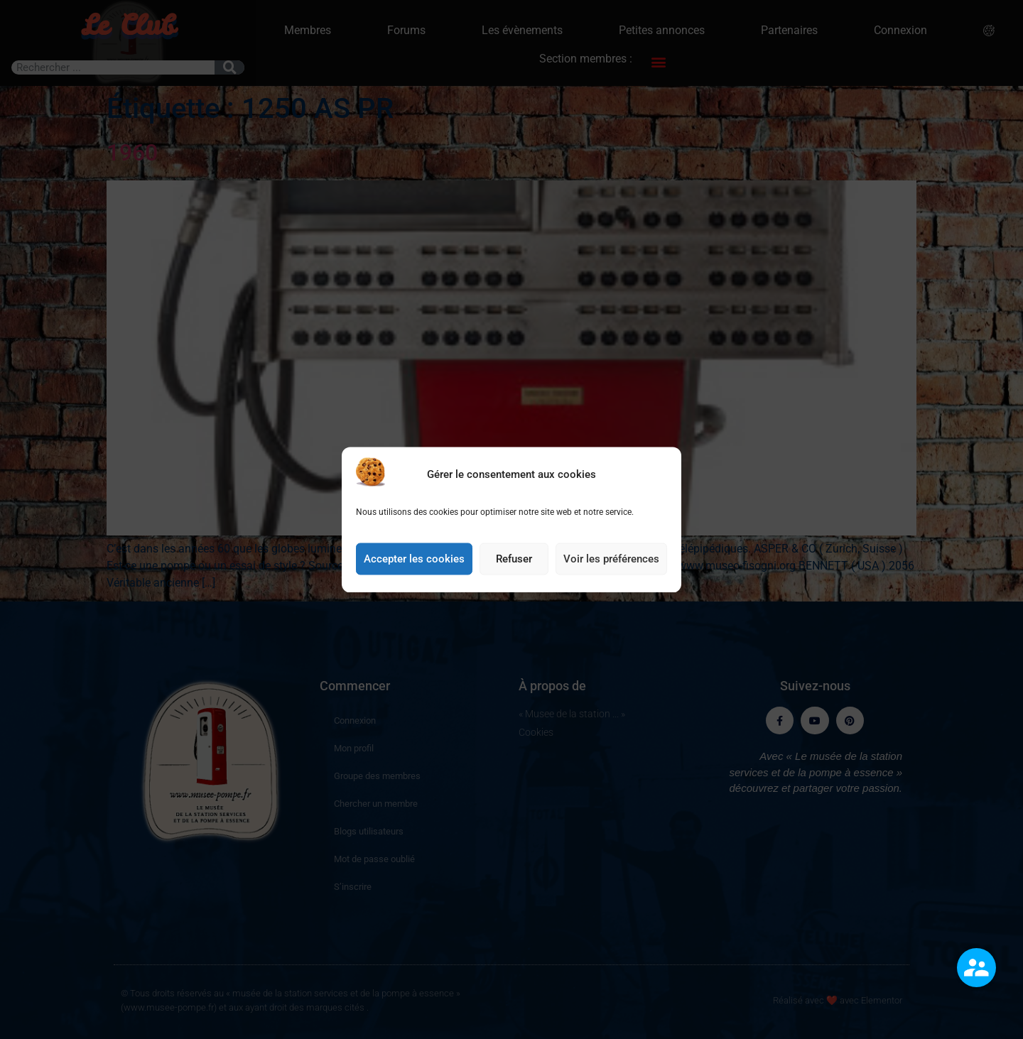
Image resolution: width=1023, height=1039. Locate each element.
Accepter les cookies (414, 573)
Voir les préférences (611, 573)
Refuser (514, 573)
